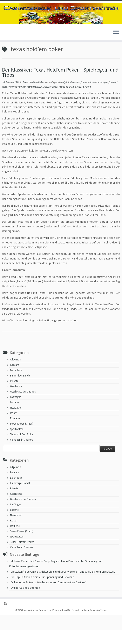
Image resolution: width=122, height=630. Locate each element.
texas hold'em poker (70, 101)
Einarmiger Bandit (20, 390)
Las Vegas (15, 411)
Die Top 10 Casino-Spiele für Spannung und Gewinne (42, 592)
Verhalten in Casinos (21, 454)
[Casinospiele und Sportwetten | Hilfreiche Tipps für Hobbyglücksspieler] (61, 16)
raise (4, 101)
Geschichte (16, 401)
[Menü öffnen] (116, 37)
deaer (85, 96)
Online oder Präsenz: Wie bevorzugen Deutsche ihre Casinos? (49, 597)
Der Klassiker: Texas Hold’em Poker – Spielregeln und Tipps (60, 87)
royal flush (21, 101)
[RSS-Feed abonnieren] (6, 618)
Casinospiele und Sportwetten (36, 624)
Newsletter (15, 422)
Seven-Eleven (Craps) (21, 438)
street (55, 101)
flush (92, 96)
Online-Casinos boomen (25, 602)
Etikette (14, 395)
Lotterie (14, 417)
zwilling (87, 101)
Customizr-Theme (98, 624)
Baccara (14, 379)
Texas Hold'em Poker (33, 96)
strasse (47, 101)
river (11, 101)
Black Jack (16, 385)
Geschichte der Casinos (23, 406)
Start (5, 54)
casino (76, 96)
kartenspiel (102, 96)
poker (113, 96)
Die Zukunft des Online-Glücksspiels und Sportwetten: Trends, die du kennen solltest (63, 586)
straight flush (35, 101)
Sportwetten (16, 443)
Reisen (13, 427)
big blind (67, 96)
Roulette (15, 433)
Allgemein (15, 374)
